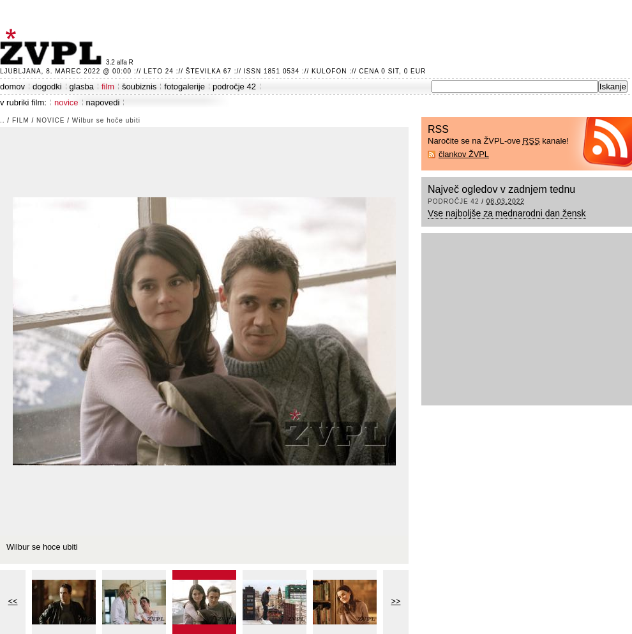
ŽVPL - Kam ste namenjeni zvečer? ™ (53, 47)
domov (12, 86)
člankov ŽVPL (464, 154)
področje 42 (234, 86)
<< (13, 601)
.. (2, 120)
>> (396, 601)
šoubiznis (139, 86)
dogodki (47, 86)
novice (66, 102)
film (108, 86)
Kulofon (329, 71)
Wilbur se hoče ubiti (106, 120)
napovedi (103, 102)
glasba (82, 86)
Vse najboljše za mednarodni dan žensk (507, 213)
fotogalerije (184, 86)
